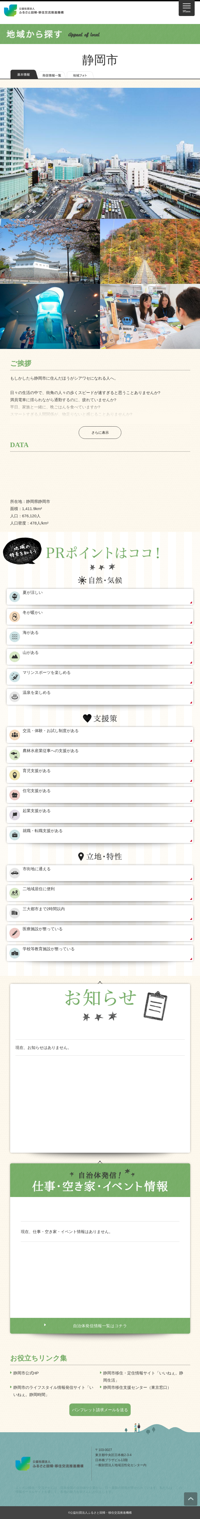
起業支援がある (37, 810)
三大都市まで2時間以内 (44, 908)
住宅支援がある (37, 790)
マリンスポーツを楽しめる (47, 672)
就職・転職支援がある (43, 830)
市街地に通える (37, 868)
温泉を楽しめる (37, 692)
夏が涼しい (33, 592)
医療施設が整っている (43, 928)
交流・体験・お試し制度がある (51, 730)
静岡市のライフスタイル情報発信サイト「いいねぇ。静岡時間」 (53, 1391)
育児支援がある (37, 770)
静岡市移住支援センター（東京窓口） (137, 1387)
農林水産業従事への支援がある (51, 750)
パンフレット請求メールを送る (100, 1409)
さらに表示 (100, 433)
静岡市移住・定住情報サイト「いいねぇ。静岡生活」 (143, 1376)
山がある (31, 652)
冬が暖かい (33, 612)
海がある (31, 632)
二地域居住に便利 (39, 888)
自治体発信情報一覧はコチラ (100, 1325)
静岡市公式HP (26, 1373)
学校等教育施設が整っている (49, 949)
